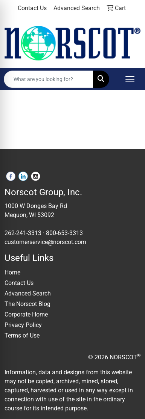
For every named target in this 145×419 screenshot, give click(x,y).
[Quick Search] (48, 79)
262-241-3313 (23, 233)
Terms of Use (22, 335)
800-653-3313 (64, 233)
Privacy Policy (23, 325)
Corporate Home (26, 314)
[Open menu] (129, 79)
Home (12, 272)
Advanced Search (28, 293)
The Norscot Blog (27, 303)
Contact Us (19, 282)
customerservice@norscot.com (45, 242)
